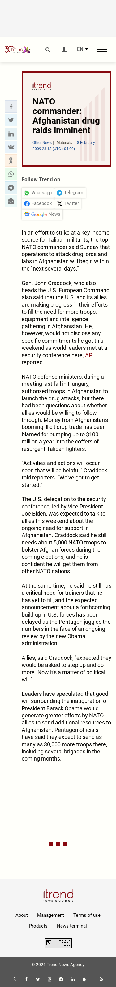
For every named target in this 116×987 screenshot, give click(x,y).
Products (38, 926)
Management (50, 915)
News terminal (72, 926)
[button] (10, 107)
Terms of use (87, 915)
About (21, 915)
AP (88, 355)
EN (80, 49)
